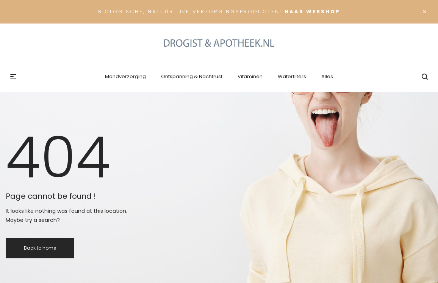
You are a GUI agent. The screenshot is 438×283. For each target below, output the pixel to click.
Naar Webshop (312, 11)
